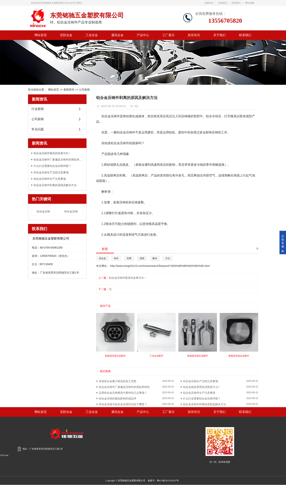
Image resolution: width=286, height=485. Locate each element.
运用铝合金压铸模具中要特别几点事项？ (123, 392)
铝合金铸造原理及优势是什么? (201, 386)
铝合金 (102, 258)
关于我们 (219, 35)
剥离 (129, 258)
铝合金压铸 (43, 211)
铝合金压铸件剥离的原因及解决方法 (55, 185)
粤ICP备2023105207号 (168, 480)
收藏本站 (209, 3)
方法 (167, 258)
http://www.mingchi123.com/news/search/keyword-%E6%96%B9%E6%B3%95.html (159, 265)
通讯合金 (117, 35)
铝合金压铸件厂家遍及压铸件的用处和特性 (59, 159)
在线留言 (222, 3)
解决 (154, 258)
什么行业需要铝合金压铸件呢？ (52, 165)
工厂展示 (168, 35)
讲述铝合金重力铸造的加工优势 (117, 381)
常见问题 (37, 129)
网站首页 (41, 35)
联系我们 (236, 3)
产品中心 (143, 35)
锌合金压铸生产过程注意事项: (51, 172)
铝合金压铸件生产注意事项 (50, 178)
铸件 (116, 258)
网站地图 (249, 3)
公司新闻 (84, 89)
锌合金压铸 (71, 211)
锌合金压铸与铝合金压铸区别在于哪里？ (123, 404)
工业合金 (92, 35)
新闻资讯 (194, 35)
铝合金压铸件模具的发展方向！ (52, 153)
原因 (142, 258)
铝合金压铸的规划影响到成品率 (117, 398)
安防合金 (66, 35)
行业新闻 (37, 109)
